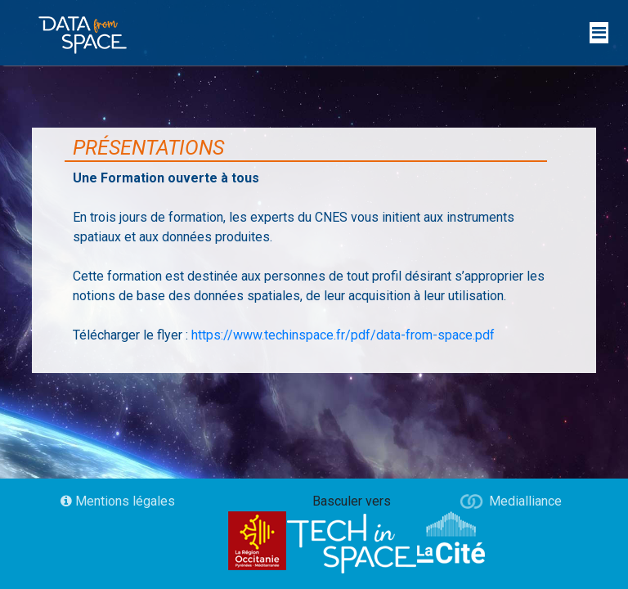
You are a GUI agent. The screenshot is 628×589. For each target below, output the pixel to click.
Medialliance (525, 501)
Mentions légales (118, 501)
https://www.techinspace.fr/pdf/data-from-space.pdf (343, 335)
